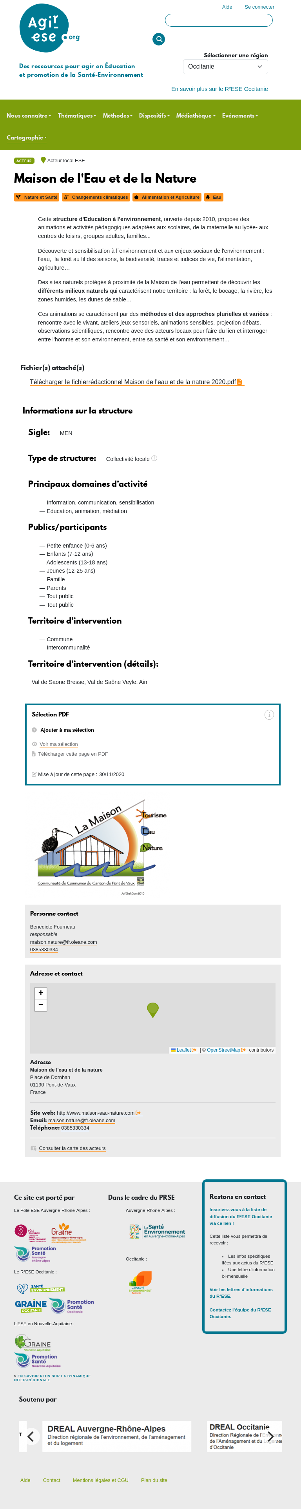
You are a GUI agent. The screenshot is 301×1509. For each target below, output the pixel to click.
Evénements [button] (238, 116)
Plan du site (154, 1480)
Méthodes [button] (116, 116)
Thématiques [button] (75, 116)
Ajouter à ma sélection (66, 730)
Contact (51, 1480)
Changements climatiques (96, 197)
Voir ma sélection (59, 744)
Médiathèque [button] (194, 116)
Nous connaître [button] (27, 116)
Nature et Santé (36, 197)
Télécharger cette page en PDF (73, 754)
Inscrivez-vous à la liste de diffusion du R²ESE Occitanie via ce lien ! (241, 1216)
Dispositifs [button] (152, 116)
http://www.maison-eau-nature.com (95, 1113)
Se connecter (259, 7)
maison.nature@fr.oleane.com (63, 942)
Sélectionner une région (236, 55)
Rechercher (158, 39)
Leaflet (181, 1050)
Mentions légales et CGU (101, 1480)
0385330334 (44, 949)
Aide (227, 7)
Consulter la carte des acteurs (72, 1148)
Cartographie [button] (25, 137)
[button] (153, 1010)
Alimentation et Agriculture (166, 197)
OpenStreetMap (223, 1050)
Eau (213, 197)
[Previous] (31, 1436)
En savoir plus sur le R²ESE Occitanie (219, 89)
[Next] (269, 1436)
